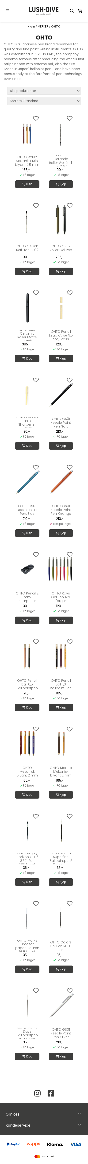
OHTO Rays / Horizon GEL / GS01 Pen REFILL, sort (27, 858)
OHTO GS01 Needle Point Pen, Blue (27, 509)
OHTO (56, 26)
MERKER (43, 26)
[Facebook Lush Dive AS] (51, 1093)
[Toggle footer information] (80, 1113)
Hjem (32, 26)
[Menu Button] (7, 11)
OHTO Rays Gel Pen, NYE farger (61, 597)
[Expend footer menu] (80, 1124)
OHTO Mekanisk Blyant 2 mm (27, 771)
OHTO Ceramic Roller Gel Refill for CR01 (61, 160)
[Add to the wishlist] (36, 118)
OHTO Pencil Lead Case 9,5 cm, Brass (61, 335)
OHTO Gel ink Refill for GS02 (27, 248)
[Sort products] (44, 101)
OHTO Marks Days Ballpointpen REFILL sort (27, 1033)
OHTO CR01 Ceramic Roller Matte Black (27, 335)
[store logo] (44, 11)
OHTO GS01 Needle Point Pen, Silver (60, 1033)
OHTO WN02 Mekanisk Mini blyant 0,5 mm (27, 160)
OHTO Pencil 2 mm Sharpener (27, 597)
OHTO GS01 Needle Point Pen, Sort (60, 422)
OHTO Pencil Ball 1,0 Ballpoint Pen (61, 684)
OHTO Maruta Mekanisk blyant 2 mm (61, 771)
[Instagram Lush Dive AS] (37, 1093)
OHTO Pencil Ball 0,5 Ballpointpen (27, 684)
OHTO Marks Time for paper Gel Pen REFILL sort (27, 946)
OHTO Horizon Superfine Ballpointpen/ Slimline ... (61, 858)
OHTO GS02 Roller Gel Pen (61, 248)
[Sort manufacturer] (44, 91)
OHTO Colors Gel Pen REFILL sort (61, 946)
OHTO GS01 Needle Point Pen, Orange (60, 509)
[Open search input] (72, 11)
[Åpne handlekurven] (80, 11)
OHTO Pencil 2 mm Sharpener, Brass (27, 422)
